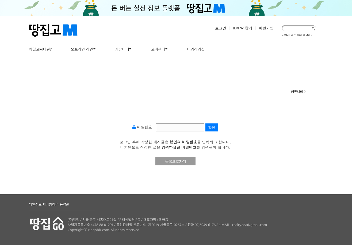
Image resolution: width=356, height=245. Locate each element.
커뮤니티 (122, 49)
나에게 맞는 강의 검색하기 (297, 35)
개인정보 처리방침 (42, 204)
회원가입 (266, 27)
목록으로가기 (175, 161)
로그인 (220, 27)
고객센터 (158, 49)
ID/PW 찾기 (242, 27)
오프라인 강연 (82, 49)
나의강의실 (196, 49)
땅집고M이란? (40, 49)
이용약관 (62, 204)
